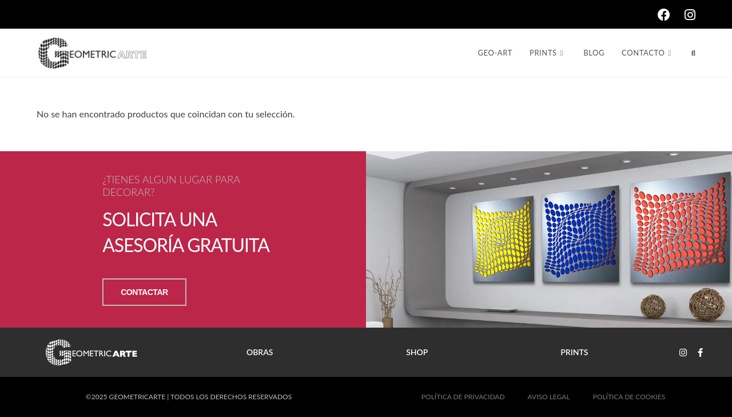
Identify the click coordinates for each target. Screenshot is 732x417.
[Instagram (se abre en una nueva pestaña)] (690, 15)
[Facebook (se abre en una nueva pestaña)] (671, 15)
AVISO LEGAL (549, 396)
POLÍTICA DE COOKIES (629, 396)
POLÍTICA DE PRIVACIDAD (463, 396)
